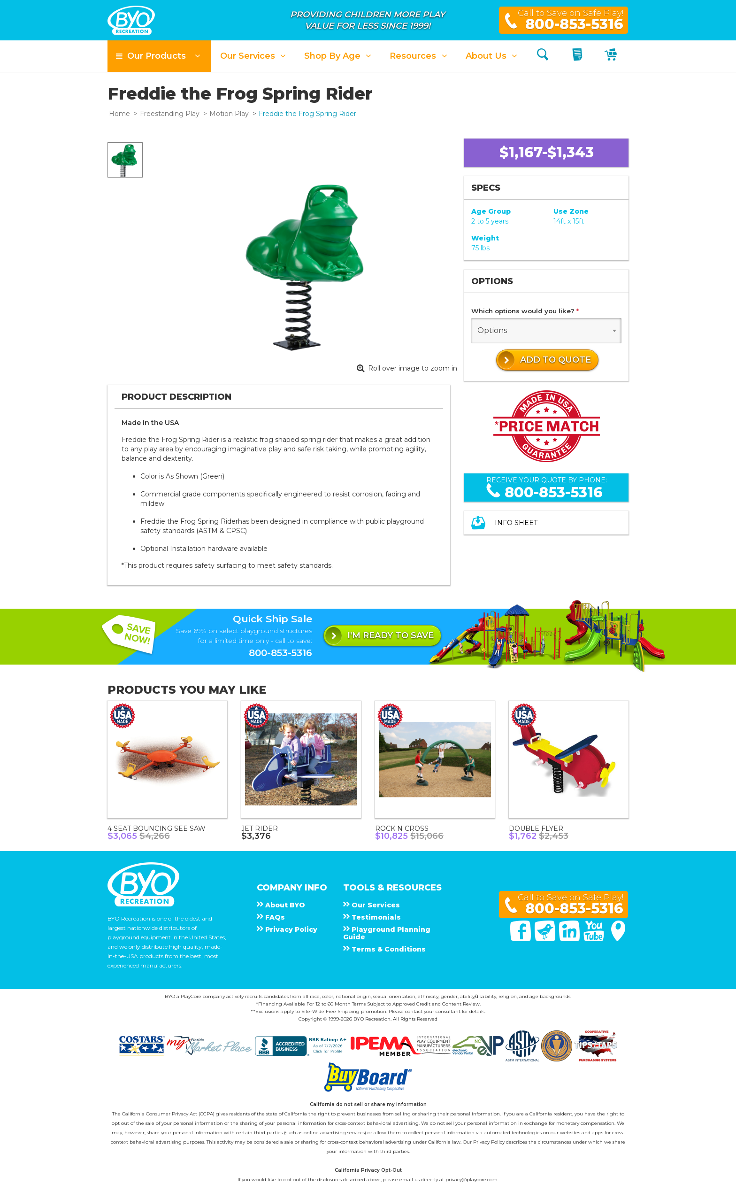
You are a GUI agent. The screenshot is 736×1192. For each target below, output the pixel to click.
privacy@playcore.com (471, 1180)
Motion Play (229, 113)
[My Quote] (578, 56)
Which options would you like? (525, 311)
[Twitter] (546, 939)
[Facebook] (521, 939)
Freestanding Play (169, 113)
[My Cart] (612, 56)
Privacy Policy (489, 1142)
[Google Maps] (618, 939)
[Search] (542, 56)
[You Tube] (594, 939)
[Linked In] (570, 939)
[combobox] (546, 330)
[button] (159, 56)
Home (119, 113)
